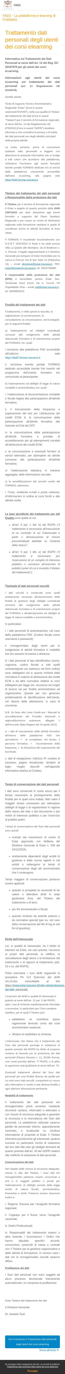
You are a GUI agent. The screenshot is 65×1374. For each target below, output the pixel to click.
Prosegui (32, 1371)
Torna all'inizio (49, 1350)
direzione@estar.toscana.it (37, 264)
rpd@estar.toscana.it (47, 287)
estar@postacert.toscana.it (20, 268)
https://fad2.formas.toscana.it (21, 179)
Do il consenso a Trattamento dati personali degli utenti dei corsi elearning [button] (32, 1341)
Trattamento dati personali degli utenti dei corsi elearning (32, 1367)
